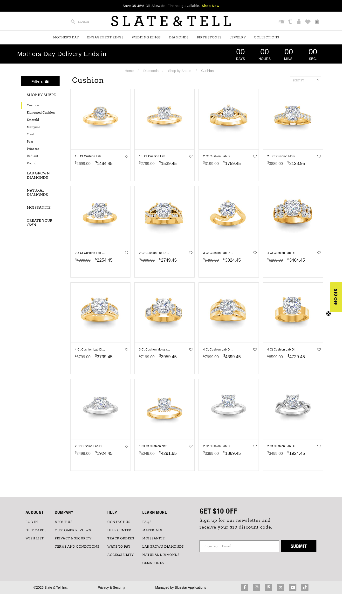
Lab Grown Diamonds (38, 175)
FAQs (146, 522)
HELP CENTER (119, 530)
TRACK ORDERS (120, 538)
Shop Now (210, 6)
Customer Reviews (73, 530)
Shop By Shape (41, 95)
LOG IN (32, 522)
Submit (299, 546)
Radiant (32, 156)
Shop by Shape (179, 71)
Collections (266, 37)
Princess (33, 148)
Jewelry (238, 37)
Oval (30, 134)
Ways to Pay (118, 546)
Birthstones (209, 37)
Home (129, 71)
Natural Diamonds (37, 192)
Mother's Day (66, 37)
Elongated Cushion (41, 112)
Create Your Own (39, 223)
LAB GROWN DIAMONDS (163, 546)
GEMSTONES (153, 563)
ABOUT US (63, 522)
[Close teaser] (328, 313)
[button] (336, 297)
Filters (40, 81)
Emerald (33, 120)
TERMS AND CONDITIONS (77, 546)
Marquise (33, 127)
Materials (152, 530)
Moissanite (38, 207)
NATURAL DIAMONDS (160, 555)
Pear (30, 141)
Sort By (306, 80)
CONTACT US (118, 522)
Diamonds (179, 37)
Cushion (33, 105)
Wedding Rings (146, 37)
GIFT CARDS (36, 530)
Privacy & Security (111, 587)
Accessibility (120, 555)
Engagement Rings (105, 37)
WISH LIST (35, 538)
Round (31, 163)
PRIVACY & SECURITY (73, 538)
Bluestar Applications (190, 587)
